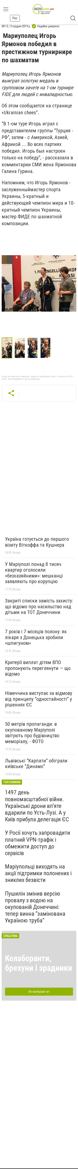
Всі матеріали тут (39, 991)
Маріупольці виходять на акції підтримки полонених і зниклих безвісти (38, 873)
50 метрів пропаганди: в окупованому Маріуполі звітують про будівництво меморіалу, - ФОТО (32, 732)
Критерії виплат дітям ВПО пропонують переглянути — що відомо (38, 668)
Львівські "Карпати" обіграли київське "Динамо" (36, 764)
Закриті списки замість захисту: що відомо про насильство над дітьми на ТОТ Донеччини (39, 606)
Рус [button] (14, 18)
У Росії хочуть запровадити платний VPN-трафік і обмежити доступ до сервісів (37, 843)
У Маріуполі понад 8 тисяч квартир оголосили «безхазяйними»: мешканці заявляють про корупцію (34, 573)
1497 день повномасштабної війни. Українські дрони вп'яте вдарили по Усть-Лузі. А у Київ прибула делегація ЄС (37, 806)
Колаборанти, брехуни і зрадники (38, 963)
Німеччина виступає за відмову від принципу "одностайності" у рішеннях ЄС (38, 699)
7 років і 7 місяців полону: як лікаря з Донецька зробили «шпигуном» (36, 637)
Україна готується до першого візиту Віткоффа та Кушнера (37, 542)
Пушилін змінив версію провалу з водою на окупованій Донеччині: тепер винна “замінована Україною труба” (35, 907)
